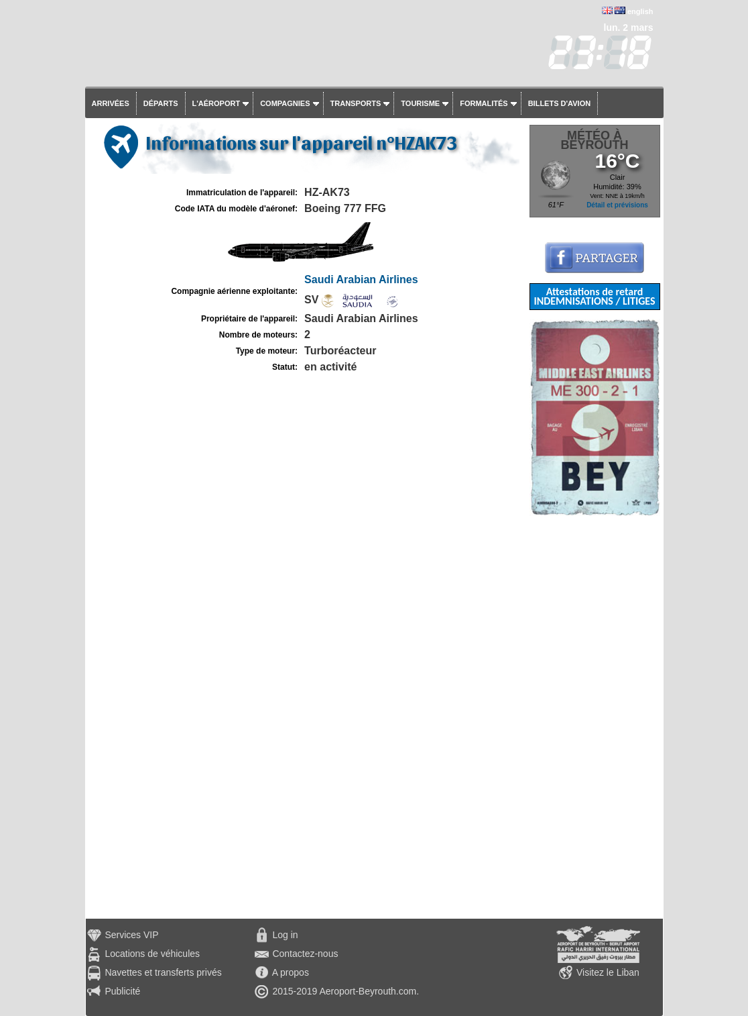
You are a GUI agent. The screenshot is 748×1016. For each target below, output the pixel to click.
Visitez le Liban (607, 972)
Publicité (122, 991)
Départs (160, 103)
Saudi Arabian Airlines (361, 279)
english (640, 11)
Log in (285, 934)
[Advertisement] (594, 717)
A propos (290, 972)
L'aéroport (216, 103)
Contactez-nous (305, 953)
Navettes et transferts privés (163, 972)
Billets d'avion (559, 103)
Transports (355, 103)
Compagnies (285, 103)
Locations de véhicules (152, 953)
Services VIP (131, 934)
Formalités (484, 103)
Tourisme (420, 103)
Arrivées (110, 103)
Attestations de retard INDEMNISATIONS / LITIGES (594, 296)
